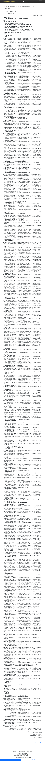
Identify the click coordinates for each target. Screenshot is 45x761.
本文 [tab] (10, 759)
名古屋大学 (14, 751)
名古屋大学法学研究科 (21, 751)
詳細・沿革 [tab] (33, 759)
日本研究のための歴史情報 (9, 1)
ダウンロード (38, 742)
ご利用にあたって (30, 751)
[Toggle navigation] (40, 1)
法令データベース (23, 2)
